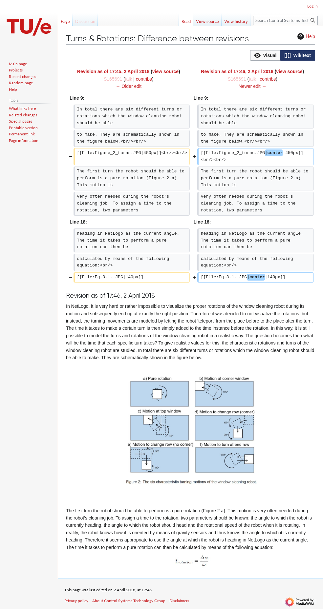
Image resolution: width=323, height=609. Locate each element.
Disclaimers (179, 600)
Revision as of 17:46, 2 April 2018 (237, 71)
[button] (265, 55)
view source (165, 71)
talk (128, 79)
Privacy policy (76, 600)
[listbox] (282, 55)
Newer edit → (253, 86)
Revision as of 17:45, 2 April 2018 (113, 71)
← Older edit (128, 86)
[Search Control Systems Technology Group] (285, 20)
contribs (144, 79)
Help (305, 36)
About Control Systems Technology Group (128, 600)
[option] (265, 55)
